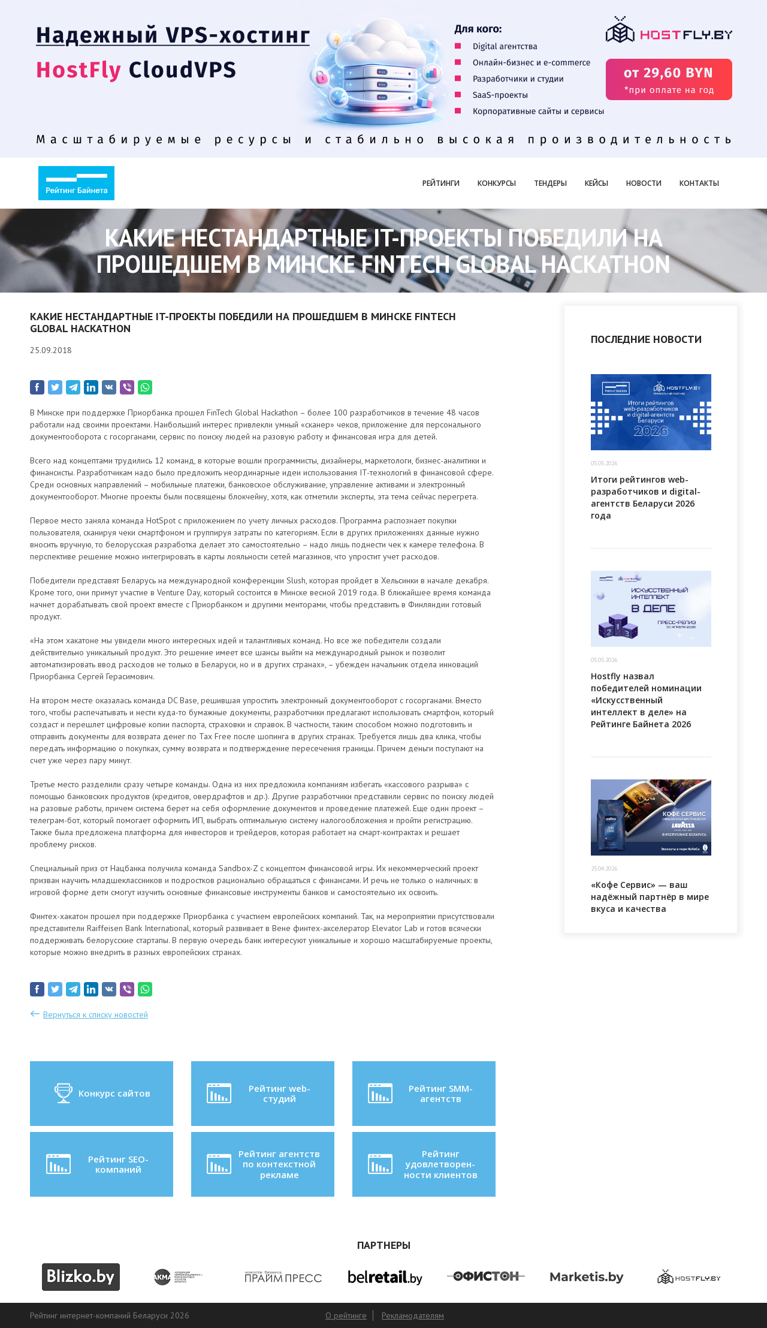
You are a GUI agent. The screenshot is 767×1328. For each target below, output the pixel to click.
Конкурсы (497, 183)
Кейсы (596, 183)
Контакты (699, 183)
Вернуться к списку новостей (95, 1014)
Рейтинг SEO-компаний (96, 1164)
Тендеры (550, 183)
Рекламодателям (413, 1315)
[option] (80, 1277)
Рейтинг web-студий (257, 1094)
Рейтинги (441, 183)
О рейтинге (346, 1315)
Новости (644, 183)
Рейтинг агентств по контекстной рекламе (262, 1164)
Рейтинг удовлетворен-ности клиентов (421, 1164)
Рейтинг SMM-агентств (419, 1094)
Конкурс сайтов (101, 1094)
